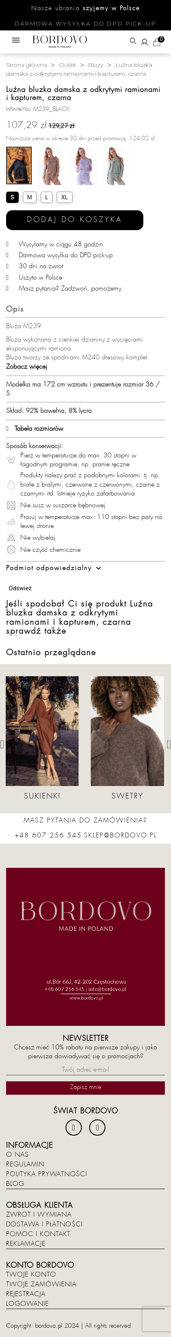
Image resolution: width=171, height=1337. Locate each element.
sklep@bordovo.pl (120, 835)
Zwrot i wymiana (39, 1214)
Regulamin (25, 1164)
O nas (17, 1154)
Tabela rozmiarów (34, 428)
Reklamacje (26, 1243)
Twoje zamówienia (41, 1284)
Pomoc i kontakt (38, 1234)
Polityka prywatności (46, 1174)
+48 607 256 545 (48, 835)
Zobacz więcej (26, 366)
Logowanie (27, 1303)
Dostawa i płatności (44, 1224)
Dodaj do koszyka (75, 220)
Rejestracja (26, 1294)
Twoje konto (31, 1274)
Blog (15, 1183)
